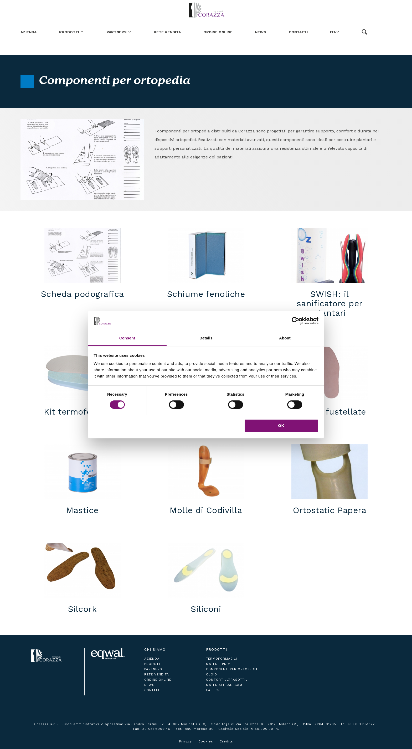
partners (153, 669)
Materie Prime (219, 664)
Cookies (205, 741)
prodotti (153, 664)
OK (281, 425)
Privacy (185, 741)
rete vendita (156, 674)
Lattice (213, 690)
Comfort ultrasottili (227, 679)
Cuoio (211, 674)
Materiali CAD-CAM (224, 685)
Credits (226, 741)
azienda (151, 658)
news (149, 685)
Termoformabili (221, 658)
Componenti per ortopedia (232, 669)
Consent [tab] (127, 338)
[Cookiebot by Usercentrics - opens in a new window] (295, 321)
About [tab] (285, 338)
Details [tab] (206, 338)
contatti (152, 690)
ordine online (157, 679)
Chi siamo (155, 649)
